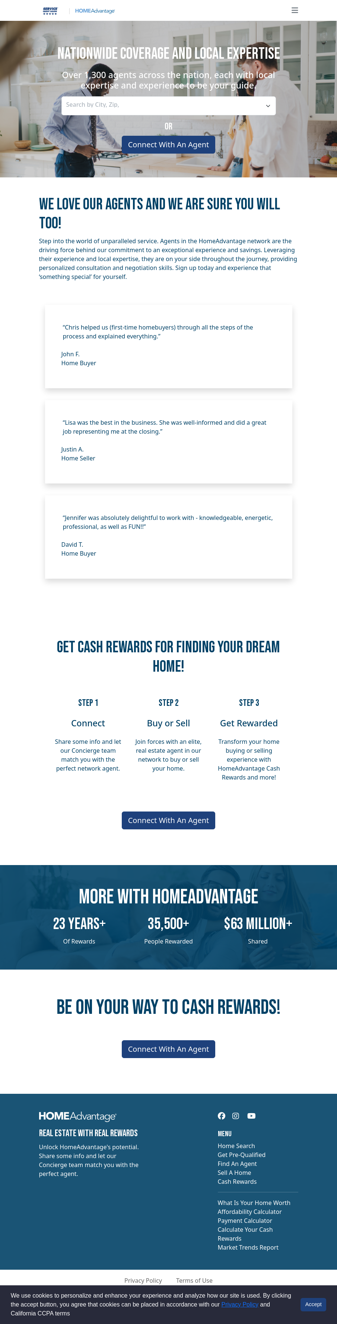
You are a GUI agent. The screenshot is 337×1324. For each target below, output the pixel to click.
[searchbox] (100, 104)
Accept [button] (313, 1304)
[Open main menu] (295, 10)
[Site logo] (77, 10)
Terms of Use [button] (194, 1280)
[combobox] (168, 105)
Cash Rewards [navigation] (237, 1181)
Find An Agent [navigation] (237, 1164)
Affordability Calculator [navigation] (250, 1212)
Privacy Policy (240, 1304)
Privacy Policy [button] (143, 1280)
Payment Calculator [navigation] (245, 1221)
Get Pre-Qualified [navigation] (242, 1155)
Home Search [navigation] (236, 1146)
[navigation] (78, 1119)
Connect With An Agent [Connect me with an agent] (168, 144)
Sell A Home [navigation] (234, 1173)
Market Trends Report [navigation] (248, 1247)
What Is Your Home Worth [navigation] (254, 1203)
